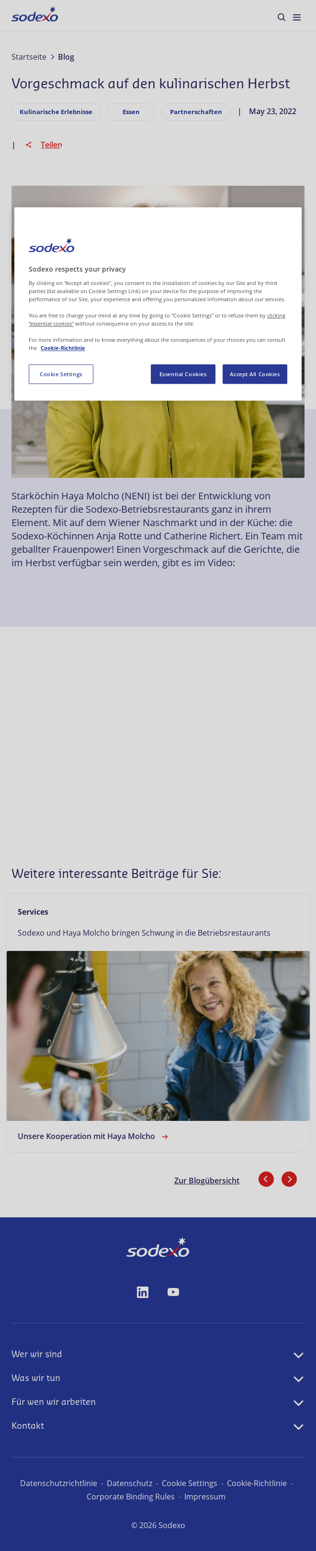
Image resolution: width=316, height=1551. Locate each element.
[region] (158, 304)
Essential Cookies (183, 374)
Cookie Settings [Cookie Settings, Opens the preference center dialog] (61, 374)
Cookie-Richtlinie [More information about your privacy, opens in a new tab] (63, 348)
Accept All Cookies (255, 374)
